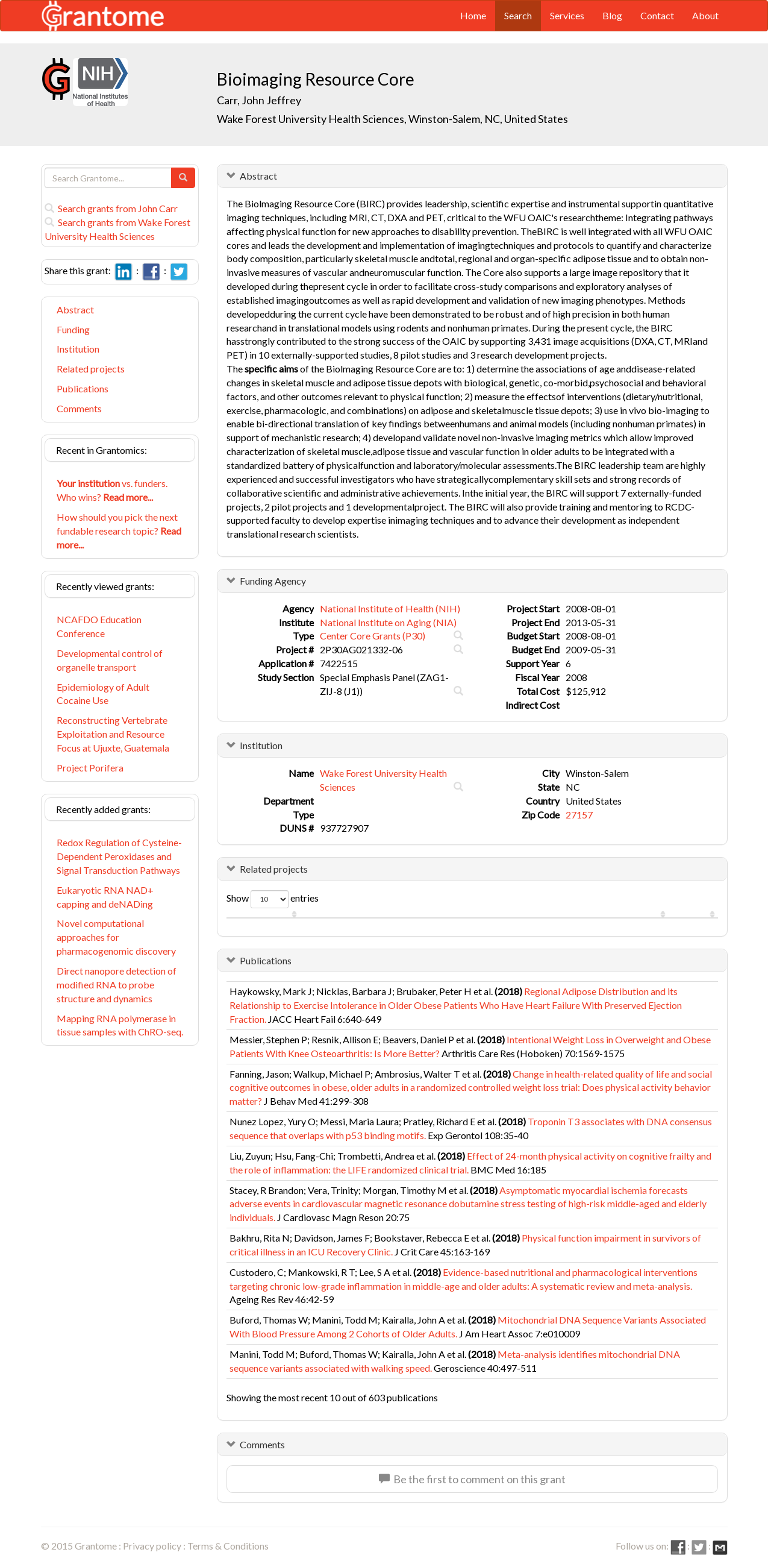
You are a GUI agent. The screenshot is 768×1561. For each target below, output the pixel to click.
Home (473, 15)
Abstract (75, 309)
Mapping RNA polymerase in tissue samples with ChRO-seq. (120, 1025)
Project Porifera (90, 767)
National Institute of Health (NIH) (390, 608)
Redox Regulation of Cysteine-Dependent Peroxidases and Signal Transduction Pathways (119, 856)
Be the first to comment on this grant (472, 1479)
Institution (78, 348)
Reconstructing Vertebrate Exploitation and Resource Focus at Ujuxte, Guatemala (113, 733)
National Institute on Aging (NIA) (388, 622)
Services (567, 15)
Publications (82, 388)
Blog (612, 15)
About (705, 15)
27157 (579, 814)
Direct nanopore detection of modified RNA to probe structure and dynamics (116, 984)
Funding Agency (273, 580)
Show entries (272, 899)
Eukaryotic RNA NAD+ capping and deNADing (105, 896)
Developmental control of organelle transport (110, 660)
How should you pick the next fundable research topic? (119, 530)
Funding (73, 329)
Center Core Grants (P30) (372, 635)
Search (518, 15)
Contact (657, 15)
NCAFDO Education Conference (99, 626)
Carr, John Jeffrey (259, 100)
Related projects (91, 368)
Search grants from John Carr (111, 208)
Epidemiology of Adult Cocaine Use (103, 693)
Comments (79, 408)
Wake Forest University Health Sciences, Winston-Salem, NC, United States (392, 118)
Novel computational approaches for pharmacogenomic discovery (116, 936)
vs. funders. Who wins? (112, 490)
